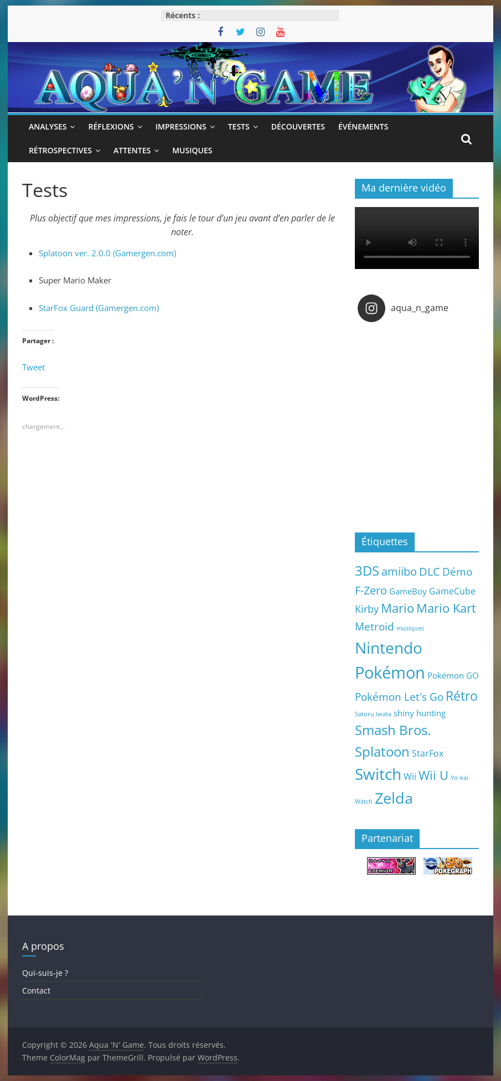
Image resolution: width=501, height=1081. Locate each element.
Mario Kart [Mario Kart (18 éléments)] (446, 608)
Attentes (132, 150)
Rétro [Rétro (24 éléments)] (462, 696)
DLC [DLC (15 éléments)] (429, 571)
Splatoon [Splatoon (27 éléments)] (382, 751)
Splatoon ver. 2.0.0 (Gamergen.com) (107, 252)
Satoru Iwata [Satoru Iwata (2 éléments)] (373, 714)
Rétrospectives (60, 150)
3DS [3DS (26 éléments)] (367, 571)
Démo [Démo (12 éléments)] (457, 571)
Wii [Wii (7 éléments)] (410, 776)
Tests (239, 126)
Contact (36, 990)
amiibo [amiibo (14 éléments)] (399, 571)
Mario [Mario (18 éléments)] (397, 608)
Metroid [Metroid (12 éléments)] (374, 626)
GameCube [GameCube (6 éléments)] (452, 591)
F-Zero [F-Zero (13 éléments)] (371, 590)
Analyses (48, 126)
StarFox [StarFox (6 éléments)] (427, 753)
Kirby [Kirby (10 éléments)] (367, 609)
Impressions (181, 126)
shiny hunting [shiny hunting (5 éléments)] (420, 712)
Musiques (192, 150)
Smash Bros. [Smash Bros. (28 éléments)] (393, 730)
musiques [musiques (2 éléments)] (410, 628)
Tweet (33, 367)
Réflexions (110, 126)
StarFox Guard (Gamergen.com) (99, 307)
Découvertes (298, 126)
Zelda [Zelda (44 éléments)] (394, 798)
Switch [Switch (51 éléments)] (378, 774)
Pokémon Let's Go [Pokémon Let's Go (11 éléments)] (399, 697)
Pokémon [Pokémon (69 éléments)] (390, 672)
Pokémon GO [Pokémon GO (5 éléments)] (453, 675)
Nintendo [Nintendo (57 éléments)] (388, 647)
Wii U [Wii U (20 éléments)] (433, 775)
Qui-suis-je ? (45, 973)
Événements (363, 126)
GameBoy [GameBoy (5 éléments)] (408, 591)
